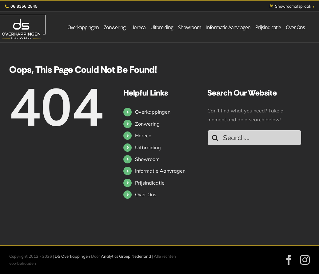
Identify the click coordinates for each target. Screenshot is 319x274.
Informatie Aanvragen (160, 171)
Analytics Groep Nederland (126, 256)
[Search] (215, 137)
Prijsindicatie (150, 183)
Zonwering (147, 124)
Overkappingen (152, 112)
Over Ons (145, 194)
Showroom (147, 159)
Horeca (143, 135)
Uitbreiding (148, 147)
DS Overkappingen (72, 256)
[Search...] (254, 137)
